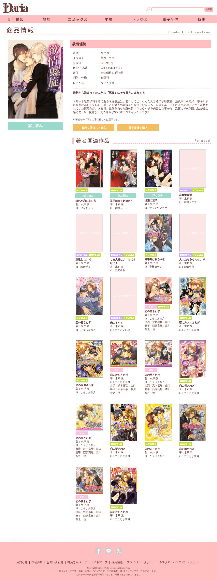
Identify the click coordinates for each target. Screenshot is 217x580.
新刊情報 (15, 19)
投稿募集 (37, 562)
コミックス (77, 19)
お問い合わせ (55, 562)
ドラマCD (139, 19)
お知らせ (21, 562)
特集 (201, 19)
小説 (108, 19)
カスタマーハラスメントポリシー (180, 562)
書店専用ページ (77, 562)
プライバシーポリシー (140, 562)
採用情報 (117, 562)
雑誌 (47, 19)
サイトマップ (99, 562)
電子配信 (170, 19)
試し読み (35, 126)
